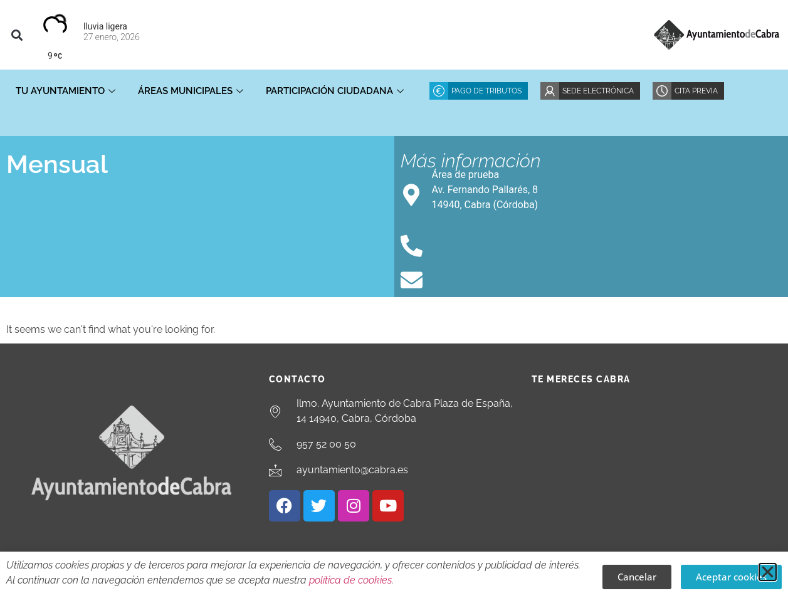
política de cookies (350, 580)
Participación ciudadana (335, 91)
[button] (16, 34)
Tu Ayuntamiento (65, 91)
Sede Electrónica (598, 91)
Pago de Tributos (486, 91)
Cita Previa (696, 91)
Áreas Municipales (190, 91)
